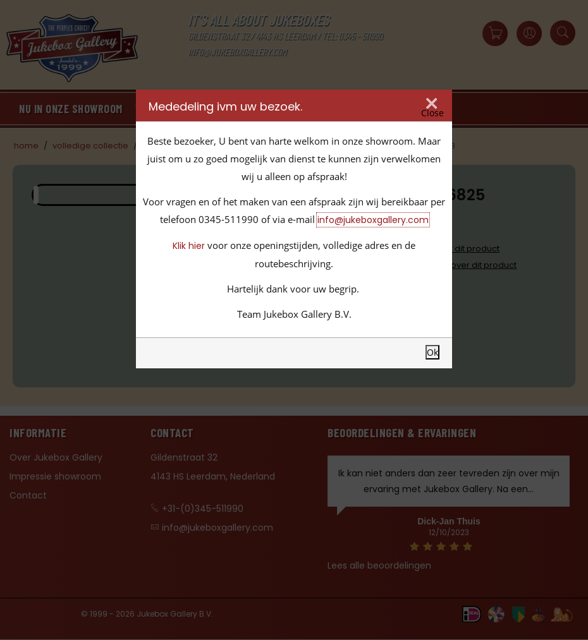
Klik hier (189, 245)
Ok (432, 352)
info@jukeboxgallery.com (373, 220)
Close (432, 113)
